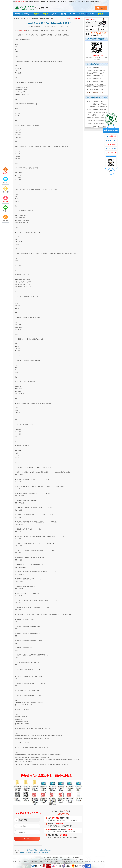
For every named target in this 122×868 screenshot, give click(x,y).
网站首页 (17, 14)
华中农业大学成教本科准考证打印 (95, 75)
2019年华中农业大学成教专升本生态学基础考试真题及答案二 (35, 850)
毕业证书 (91, 14)
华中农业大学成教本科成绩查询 (95, 87)
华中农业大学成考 (26, 18)
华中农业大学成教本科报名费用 (95, 67)
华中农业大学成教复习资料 (41, 18)
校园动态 (63, 14)
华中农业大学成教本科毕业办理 (95, 84)
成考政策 (72, 14)
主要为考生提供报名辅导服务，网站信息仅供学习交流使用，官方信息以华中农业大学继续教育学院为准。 (58, 1)
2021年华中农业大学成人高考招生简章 (97, 70)
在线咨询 (101, 8)
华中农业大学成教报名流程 (94, 78)
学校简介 (27, 14)
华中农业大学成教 (35, 26)
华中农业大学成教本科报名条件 (95, 81)
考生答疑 (82, 14)
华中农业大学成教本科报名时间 (95, 89)
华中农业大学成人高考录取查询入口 (96, 73)
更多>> (106, 98)
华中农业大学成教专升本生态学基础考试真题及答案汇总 (34, 852)
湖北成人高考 (22, 30)
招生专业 (54, 14)
